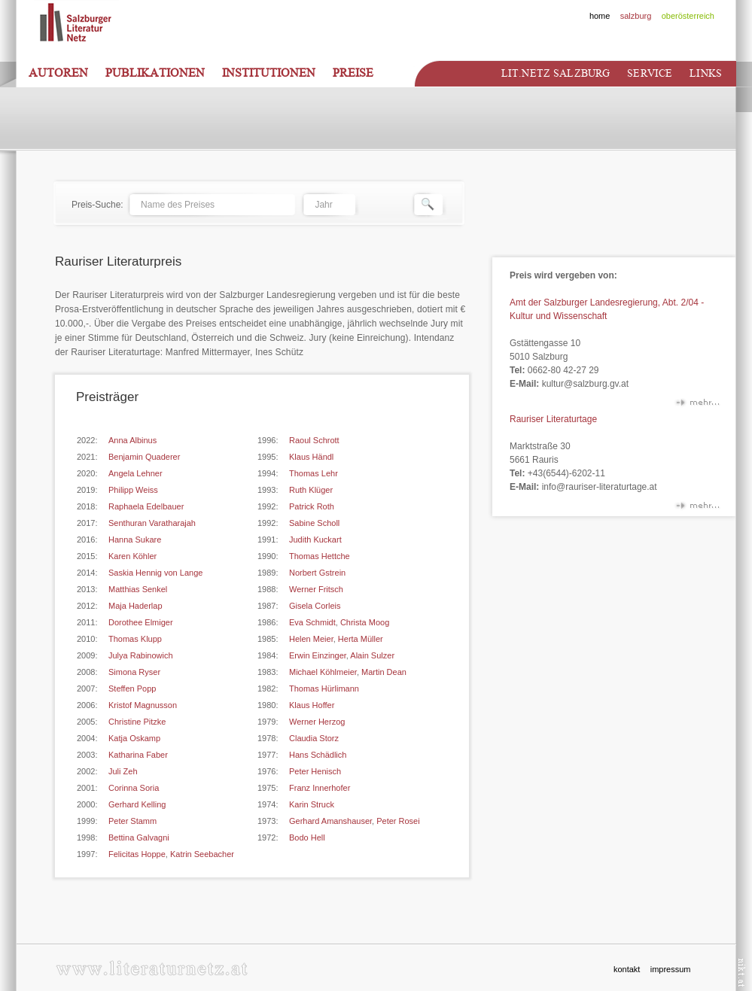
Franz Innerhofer (319, 787)
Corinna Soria (133, 787)
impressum (670, 969)
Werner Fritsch (316, 589)
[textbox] (211, 204)
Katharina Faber (138, 754)
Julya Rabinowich (140, 655)
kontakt (626, 969)
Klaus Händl (311, 456)
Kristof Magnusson (142, 705)
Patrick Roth (311, 506)
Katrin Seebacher (202, 854)
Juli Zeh (123, 771)
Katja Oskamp (134, 738)
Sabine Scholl (314, 522)
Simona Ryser (134, 671)
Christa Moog (364, 622)
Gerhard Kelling (137, 804)
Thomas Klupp (135, 638)
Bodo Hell (307, 837)
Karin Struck (311, 804)
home (599, 15)
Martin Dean (383, 671)
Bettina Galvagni (138, 837)
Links (706, 73)
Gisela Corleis (314, 605)
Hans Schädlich (317, 754)
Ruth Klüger (311, 489)
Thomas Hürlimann (324, 688)
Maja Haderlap (135, 605)
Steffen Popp (132, 688)
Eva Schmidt (312, 622)
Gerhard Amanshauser (330, 820)
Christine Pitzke (137, 721)
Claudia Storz (314, 738)
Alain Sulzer (372, 655)
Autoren (58, 73)
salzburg (636, 15)
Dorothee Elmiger (140, 622)
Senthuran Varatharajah (152, 522)
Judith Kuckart (315, 539)
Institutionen (268, 73)
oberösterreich (688, 15)
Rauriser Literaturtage (553, 419)
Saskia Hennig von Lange (155, 572)
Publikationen (155, 73)
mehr (697, 405)
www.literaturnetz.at (151, 968)
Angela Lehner (135, 473)
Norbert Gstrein (317, 572)
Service (649, 73)
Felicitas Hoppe (137, 854)
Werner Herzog (317, 721)
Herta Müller (360, 638)
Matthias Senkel (137, 589)
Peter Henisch (315, 771)
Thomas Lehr (313, 473)
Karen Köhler (132, 556)
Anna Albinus (132, 440)
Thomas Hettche (319, 556)
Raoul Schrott (314, 440)
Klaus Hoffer (311, 705)
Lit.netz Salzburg (555, 73)
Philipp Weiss (133, 489)
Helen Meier (311, 638)
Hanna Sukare (134, 539)
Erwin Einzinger (317, 655)
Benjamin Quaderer (144, 456)
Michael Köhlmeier (323, 671)
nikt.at (741, 972)
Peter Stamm (132, 820)
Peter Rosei (397, 820)
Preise (353, 73)
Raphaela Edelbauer (146, 506)
